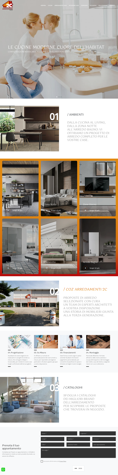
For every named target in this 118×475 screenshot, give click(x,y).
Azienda (43, 5)
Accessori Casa (74, 5)
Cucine (50, 5)
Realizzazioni (103, 5)
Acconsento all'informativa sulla (55, 461)
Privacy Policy (62, 461)
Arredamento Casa (61, 5)
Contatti (112, 5)
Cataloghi (84, 5)
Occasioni (93, 5)
